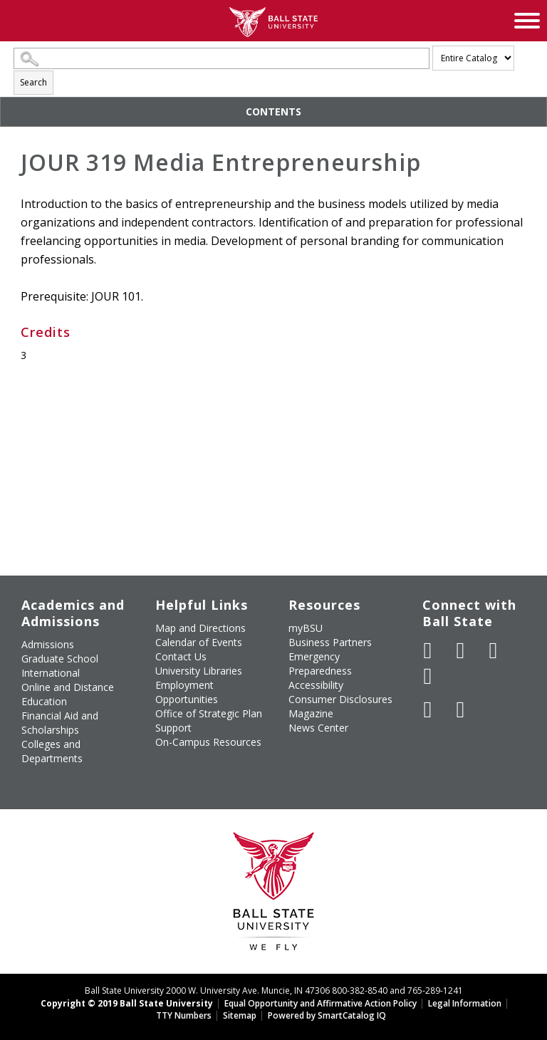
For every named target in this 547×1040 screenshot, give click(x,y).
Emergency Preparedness (320, 663)
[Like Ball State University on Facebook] (428, 650)
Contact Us (181, 656)
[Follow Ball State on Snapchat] (461, 709)
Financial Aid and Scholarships (59, 723)
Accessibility (315, 685)
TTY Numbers (184, 1015)
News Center (318, 727)
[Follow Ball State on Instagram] (428, 676)
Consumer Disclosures (340, 699)
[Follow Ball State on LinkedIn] (428, 709)
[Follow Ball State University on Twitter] (461, 650)
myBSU (305, 628)
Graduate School (59, 658)
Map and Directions (200, 628)
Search (33, 82)
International (50, 673)
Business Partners (330, 642)
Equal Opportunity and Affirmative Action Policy (320, 1003)
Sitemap (239, 1015)
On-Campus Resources (208, 742)
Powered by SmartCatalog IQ (327, 1015)
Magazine (310, 713)
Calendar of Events (198, 642)
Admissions (47, 644)
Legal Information (464, 1003)
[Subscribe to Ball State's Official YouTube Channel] (493, 650)
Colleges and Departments (52, 751)
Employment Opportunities (186, 692)
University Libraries (198, 670)
